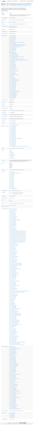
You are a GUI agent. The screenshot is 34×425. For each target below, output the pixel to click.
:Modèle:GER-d (13, 136)
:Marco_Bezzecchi (13, 92)
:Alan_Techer (12, 214)
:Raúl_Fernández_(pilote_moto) (15, 313)
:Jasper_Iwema (13, 276)
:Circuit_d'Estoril (13, 243)
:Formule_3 (12, 258)
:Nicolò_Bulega (13, 306)
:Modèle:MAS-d (13, 140)
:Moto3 (12, 175)
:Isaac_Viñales (13, 367)
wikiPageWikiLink (4, 35)
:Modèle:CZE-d (13, 132)
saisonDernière (4, 114)
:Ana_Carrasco (13, 218)
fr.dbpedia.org (29, 5)
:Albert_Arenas (13, 35)
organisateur (3, 110)
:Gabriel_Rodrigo (13, 366)
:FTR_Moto (12, 255)
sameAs (3, 171)
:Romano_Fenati (13, 82)
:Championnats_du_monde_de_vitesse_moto (17, 45)
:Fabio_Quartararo (13, 257)
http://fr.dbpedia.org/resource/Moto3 (18, 4)
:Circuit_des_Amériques (14, 244)
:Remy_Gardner (13, 316)
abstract (3, 14)
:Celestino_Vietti (13, 43)
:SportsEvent (12, 152)
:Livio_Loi (12, 293)
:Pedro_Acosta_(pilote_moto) (15, 308)
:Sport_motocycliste (13, 323)
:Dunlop (12, 51)
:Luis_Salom (12, 73)
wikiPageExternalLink (4, 26)
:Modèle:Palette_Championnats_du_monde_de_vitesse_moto (19, 146)
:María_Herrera (13, 407)
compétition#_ (4, 346)
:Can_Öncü (12, 41)
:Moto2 (12, 75)
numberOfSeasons (4, 17)
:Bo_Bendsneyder (13, 224)
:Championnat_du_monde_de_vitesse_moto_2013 (18, 236)
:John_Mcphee (13, 96)
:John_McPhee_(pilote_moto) (15, 374)
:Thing (11, 150)
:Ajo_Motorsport (13, 213)
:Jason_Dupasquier (13, 275)
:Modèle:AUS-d (13, 130)
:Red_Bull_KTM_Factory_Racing (15, 314)
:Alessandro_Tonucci (14, 216)
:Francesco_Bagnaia (14, 55)
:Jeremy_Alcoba (13, 278)
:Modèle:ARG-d (13, 129)
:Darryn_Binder (13, 248)
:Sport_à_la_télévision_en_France (15, 324)
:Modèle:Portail (13, 127)
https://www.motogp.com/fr (13, 27)
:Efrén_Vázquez (13, 52)
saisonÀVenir (4, 118)
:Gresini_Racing (13, 266)
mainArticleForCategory (5, 206)
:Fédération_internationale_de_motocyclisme (17, 56)
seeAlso (3, 169)
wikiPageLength (4, 31)
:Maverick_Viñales (13, 94)
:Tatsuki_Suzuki (13, 85)
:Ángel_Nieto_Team (13, 335)
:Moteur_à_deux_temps (14, 74)
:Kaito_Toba (12, 287)
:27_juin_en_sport (13, 208)
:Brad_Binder (12, 225)
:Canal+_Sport (13, 228)
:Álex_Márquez (13, 333)
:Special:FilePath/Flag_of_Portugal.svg (16, 192)
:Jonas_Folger (13, 64)
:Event (11, 151)
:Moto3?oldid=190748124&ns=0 (15, 190)
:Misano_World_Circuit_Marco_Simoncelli (16, 203)
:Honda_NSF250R (13, 267)
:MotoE (12, 76)
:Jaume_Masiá (13, 62)
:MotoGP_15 (12, 303)
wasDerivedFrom (4, 190)
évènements (4, 410)
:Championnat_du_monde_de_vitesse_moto (17, 42)
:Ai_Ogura (12, 346)
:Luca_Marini (12, 298)
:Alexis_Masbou (13, 36)
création (3, 104)
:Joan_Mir (12, 63)
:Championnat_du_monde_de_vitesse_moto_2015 (18, 238)
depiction (3, 192)
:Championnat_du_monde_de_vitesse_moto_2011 (18, 234)
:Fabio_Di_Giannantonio (14, 54)
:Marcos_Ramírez (13, 93)
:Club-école (12, 246)
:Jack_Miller (12, 61)
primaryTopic (4, 419)
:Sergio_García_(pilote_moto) (15, 397)
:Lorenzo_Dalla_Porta (14, 71)
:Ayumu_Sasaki (13, 223)
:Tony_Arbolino (13, 86)
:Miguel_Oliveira (13, 95)
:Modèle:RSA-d (13, 142)
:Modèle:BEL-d (13, 131)
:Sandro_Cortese (13, 83)
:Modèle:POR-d (13, 141)
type (2, 150)
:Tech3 (12, 327)
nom (2, 106)
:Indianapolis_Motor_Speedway (15, 268)
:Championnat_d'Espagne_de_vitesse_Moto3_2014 (18, 233)
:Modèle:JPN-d (13, 139)
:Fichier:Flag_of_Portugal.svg (15, 91)
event (3, 203)
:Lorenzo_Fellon (13, 296)
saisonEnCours (4, 116)
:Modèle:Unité (13, 128)
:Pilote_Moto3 (13, 205)
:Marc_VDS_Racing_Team (14, 336)
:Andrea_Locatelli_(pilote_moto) (15, 348)
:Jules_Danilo (13, 286)
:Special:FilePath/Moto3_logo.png (16, 193)
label (2, 163)
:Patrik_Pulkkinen (13, 307)
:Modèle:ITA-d (13, 137)
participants (3, 112)
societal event (8, 5)
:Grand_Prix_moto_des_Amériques (16, 265)
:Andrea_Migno (13, 349)
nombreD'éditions (4, 108)
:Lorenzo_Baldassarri (14, 294)
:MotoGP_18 (12, 304)
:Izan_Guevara (13, 368)
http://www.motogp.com (13, 26)
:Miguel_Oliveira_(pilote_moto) (15, 343)
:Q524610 (12, 171)
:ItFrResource (12, 416)
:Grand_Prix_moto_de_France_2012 (16, 264)
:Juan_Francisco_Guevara (14, 285)
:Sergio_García (13, 84)
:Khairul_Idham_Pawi (14, 288)
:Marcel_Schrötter (13, 337)
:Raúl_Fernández (13, 81)
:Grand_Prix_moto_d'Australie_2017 (16, 263)
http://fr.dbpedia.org (19, 5)
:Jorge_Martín (13, 65)
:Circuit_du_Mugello (13, 245)
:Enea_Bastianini (13, 53)
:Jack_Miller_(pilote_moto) (14, 273)
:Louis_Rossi (12, 72)
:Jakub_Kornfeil (13, 274)
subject (2, 148)
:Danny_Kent (12, 247)
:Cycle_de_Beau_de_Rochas (15, 46)
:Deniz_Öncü (12, 359)
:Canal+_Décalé (13, 227)
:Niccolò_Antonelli (13, 305)
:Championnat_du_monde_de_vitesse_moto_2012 (18, 44)
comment (3, 160)
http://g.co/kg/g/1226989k (13, 188)
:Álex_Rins (12, 334)
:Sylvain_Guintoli (13, 325)
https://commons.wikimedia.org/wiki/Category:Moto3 (17, 169)
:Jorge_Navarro (13, 66)
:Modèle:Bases (13, 126)
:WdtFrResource (12, 417)
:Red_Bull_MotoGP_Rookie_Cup (15, 315)
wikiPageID (3, 29)
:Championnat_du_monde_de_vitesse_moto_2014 (18, 237)
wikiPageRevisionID (4, 33)
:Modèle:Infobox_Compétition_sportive (16, 138)
